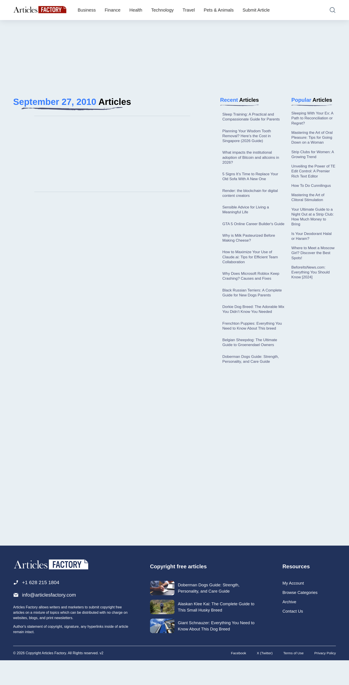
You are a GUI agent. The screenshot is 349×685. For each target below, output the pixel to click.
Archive (289, 626)
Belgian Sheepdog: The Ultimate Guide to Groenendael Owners (251, 365)
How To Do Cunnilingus (312, 188)
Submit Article (256, 10)
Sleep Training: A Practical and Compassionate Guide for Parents (252, 117)
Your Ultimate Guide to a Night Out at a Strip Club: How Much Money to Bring (313, 221)
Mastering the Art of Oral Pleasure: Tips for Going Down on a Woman (313, 138)
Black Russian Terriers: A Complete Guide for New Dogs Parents (249, 306)
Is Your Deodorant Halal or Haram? (312, 241)
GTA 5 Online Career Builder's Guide (249, 230)
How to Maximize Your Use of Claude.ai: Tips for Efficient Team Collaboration (251, 266)
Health (135, 10)
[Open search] (332, 10)
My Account (293, 607)
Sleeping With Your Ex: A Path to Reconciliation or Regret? (313, 118)
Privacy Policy (325, 678)
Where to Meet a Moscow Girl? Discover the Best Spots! (311, 258)
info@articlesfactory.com (46, 619)
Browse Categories (301, 616)
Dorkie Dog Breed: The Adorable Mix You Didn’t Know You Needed (252, 326)
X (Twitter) (263, 678)
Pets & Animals (219, 10)
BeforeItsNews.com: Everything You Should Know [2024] (311, 278)
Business (87, 10)
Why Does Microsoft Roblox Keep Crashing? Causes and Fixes (252, 286)
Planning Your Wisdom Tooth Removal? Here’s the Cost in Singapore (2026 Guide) (248, 136)
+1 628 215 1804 (37, 606)
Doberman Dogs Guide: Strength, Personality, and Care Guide (252, 382)
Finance (112, 10)
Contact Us (293, 635)
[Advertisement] (174, 54)
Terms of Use (292, 678)
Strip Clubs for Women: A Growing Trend (312, 156)
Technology (162, 10)
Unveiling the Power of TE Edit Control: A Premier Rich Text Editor (313, 173)
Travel (189, 10)
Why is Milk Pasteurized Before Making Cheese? (250, 247)
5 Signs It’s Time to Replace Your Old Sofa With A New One (251, 178)
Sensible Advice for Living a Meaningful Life (246, 213)
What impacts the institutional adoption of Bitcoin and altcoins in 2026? (252, 159)
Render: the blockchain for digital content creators (251, 196)
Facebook (236, 678)
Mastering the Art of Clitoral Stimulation (308, 201)
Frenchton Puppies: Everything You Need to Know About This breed (249, 345)
